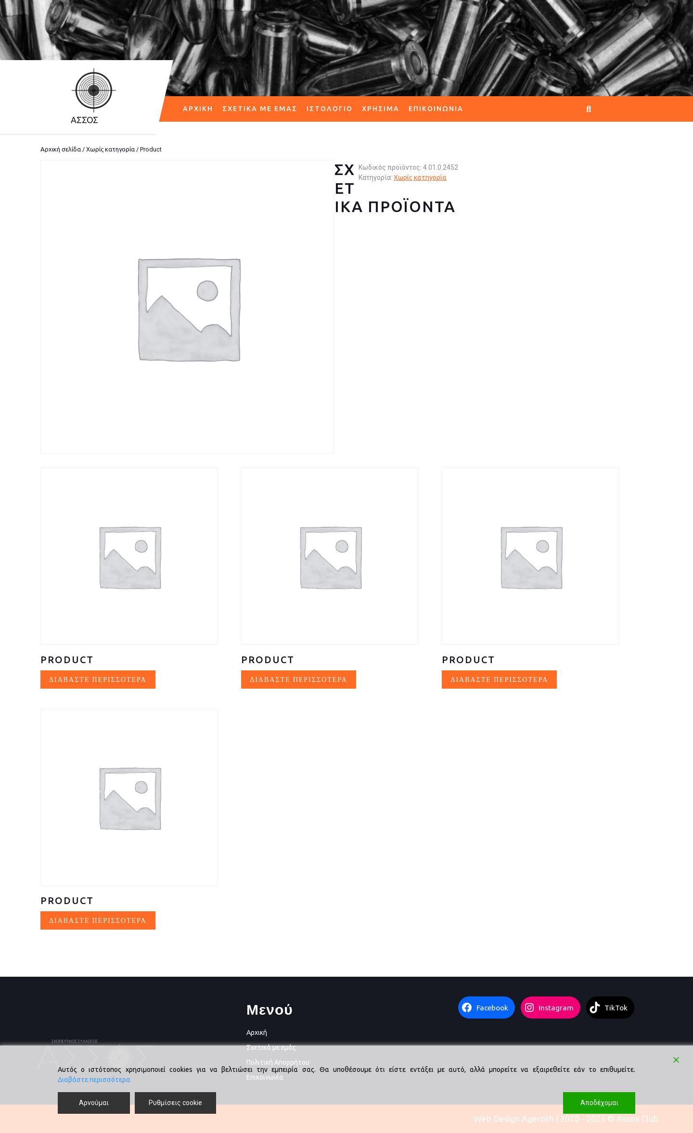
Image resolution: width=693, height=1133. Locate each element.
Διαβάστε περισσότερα (94, 1079)
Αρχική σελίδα (60, 149)
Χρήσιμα (380, 109)
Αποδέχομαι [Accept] (599, 1103)
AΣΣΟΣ (84, 120)
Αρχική (198, 109)
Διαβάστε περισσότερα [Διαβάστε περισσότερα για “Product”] (98, 679)
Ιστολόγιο (330, 109)
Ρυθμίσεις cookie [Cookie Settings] (175, 1103)
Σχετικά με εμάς (259, 109)
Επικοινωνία (436, 109)
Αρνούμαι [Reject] (94, 1103)
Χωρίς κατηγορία (110, 149)
